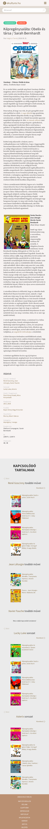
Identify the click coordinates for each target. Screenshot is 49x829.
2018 (9, 404)
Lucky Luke (7, 389)
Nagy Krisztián (17, 410)
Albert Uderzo (14, 416)
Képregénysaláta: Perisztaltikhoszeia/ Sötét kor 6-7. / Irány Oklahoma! (23, 514)
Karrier (24, 821)
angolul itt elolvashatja (22, 332)
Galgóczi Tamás (12, 38)
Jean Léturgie (16, 564)
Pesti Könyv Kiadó (9, 395)
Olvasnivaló (10, 23)
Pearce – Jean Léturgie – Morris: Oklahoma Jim (24, 591)
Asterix (14, 389)
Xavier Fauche (15, 383)
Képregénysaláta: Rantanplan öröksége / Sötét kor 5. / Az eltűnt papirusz (23, 530)
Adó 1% (24, 824)
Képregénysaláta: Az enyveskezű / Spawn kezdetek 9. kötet (23, 647)
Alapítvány (24, 808)
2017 (5, 404)
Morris (5, 416)
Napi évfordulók (24, 801)
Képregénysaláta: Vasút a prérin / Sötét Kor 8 (24, 496)
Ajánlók (21, 23)
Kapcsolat (25, 814)
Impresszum (24, 811)
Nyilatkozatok (24, 818)
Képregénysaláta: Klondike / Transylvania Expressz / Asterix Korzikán (24, 577)
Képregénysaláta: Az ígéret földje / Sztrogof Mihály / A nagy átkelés (24, 546)
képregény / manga (10, 422)
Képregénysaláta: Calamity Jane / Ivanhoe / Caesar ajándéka (24, 763)
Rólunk (24, 804)
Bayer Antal (7, 410)
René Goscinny (8, 381)
